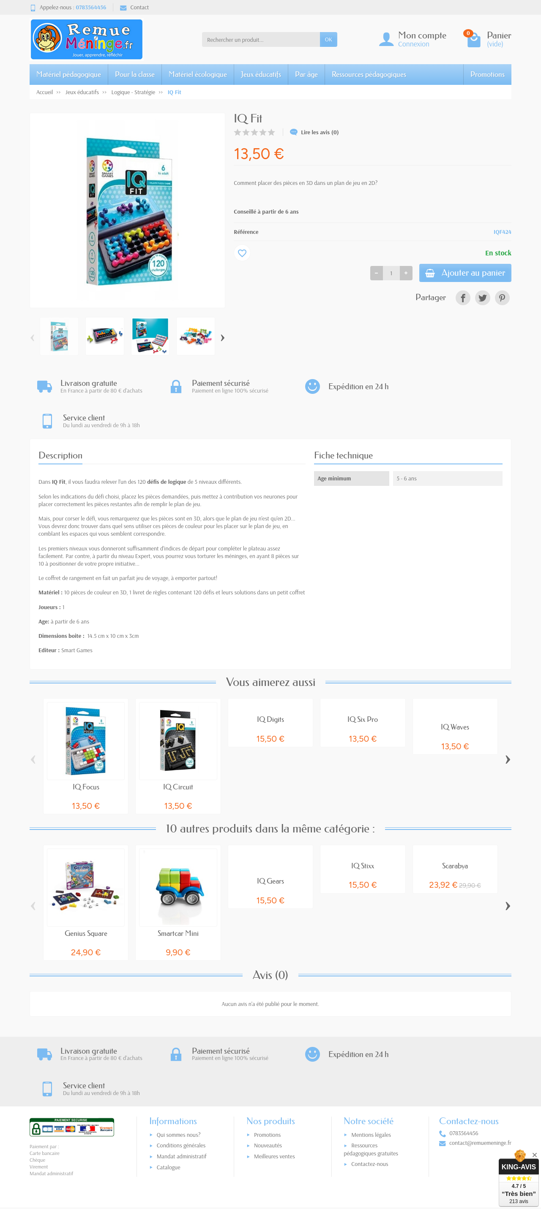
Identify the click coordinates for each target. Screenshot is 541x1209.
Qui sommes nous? (179, 1067)
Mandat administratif (182, 1088)
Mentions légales (371, 1067)
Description (60, 420)
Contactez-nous (369, 1096)
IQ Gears (270, 846)
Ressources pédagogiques (369, 74)
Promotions (487, 74)
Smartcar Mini (178, 898)
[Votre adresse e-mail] (253, 1156)
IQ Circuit (178, 752)
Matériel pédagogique (68, 74)
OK (328, 39)
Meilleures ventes (274, 1088)
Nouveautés (268, 1077)
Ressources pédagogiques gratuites (371, 1081)
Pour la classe (135, 74)
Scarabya (455, 831)
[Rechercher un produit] (261, 39)
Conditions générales (181, 1077)
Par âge (306, 74)
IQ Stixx (362, 831)
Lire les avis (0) (314, 132)
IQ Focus (86, 752)
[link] (463, 299)
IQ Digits (270, 684)
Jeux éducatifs (261, 74)
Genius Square (86, 898)
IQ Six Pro (362, 684)
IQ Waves (455, 692)
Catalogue (168, 1099)
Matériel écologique (198, 74)
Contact (134, 7)
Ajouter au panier (464, 273)
